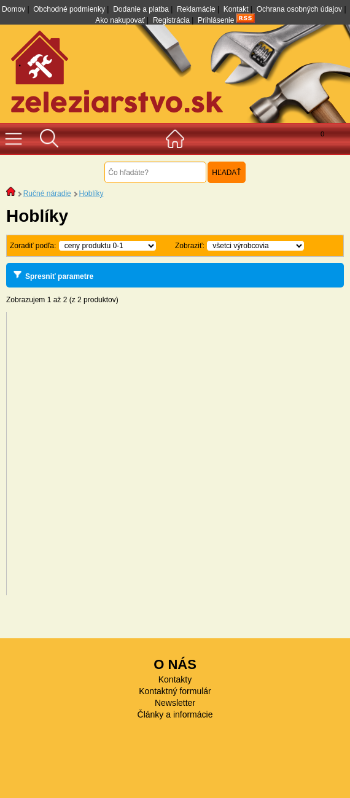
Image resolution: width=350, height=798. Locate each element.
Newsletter (175, 703)
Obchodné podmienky (69, 9)
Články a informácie (175, 714)
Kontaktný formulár (175, 691)
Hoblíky (91, 193)
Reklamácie (196, 9)
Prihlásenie (216, 20)
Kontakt (236, 9)
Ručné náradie (47, 193)
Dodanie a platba (141, 9)
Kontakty (175, 679)
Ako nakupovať (120, 20)
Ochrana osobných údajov (299, 9)
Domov (13, 9)
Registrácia (171, 20)
